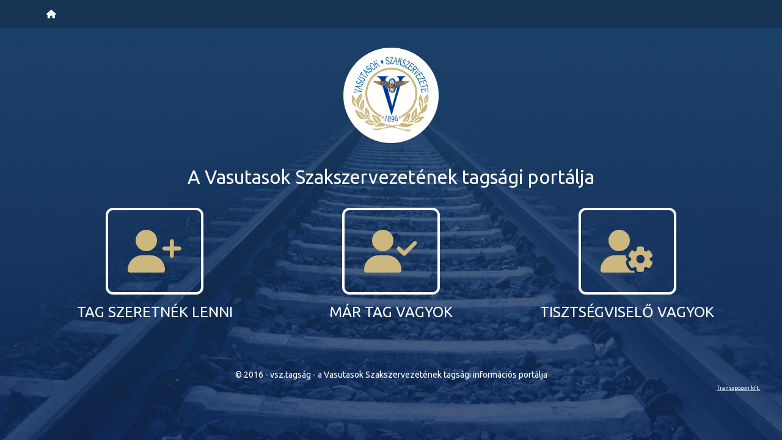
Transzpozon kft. (738, 387)
